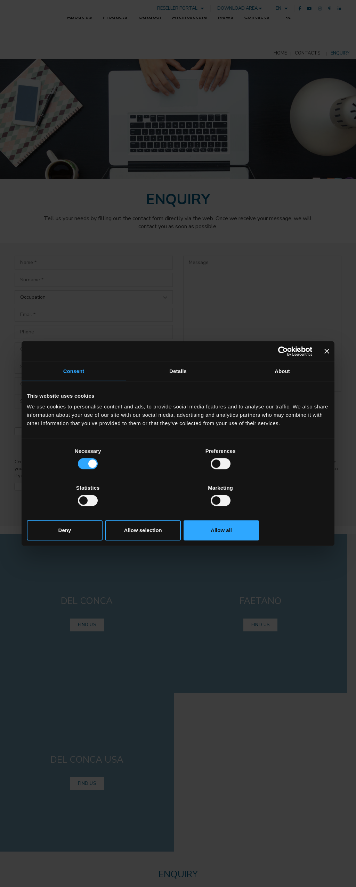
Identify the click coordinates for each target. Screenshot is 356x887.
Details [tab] (178, 390)
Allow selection (178, 512)
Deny (76, 512)
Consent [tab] (73, 390)
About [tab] (282, 390)
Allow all (279, 512)
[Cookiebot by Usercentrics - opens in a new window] (281, 370)
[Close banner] (326, 369)
